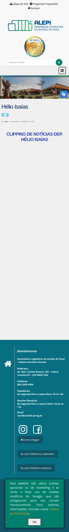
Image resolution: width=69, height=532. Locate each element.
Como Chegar (30, 439)
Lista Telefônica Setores (36, 468)
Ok (34, 522)
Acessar (35, 8)
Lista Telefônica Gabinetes (37, 454)
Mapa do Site (20, 4)
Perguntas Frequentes (45, 4)
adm (6, 121)
